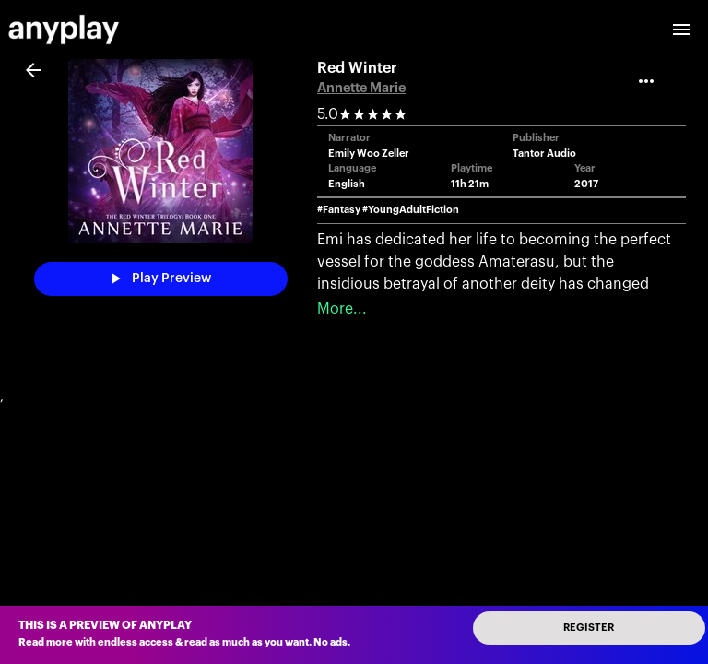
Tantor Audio (544, 153)
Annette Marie (361, 88)
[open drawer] (681, 29)
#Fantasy (338, 210)
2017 (586, 184)
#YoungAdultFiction (410, 210)
